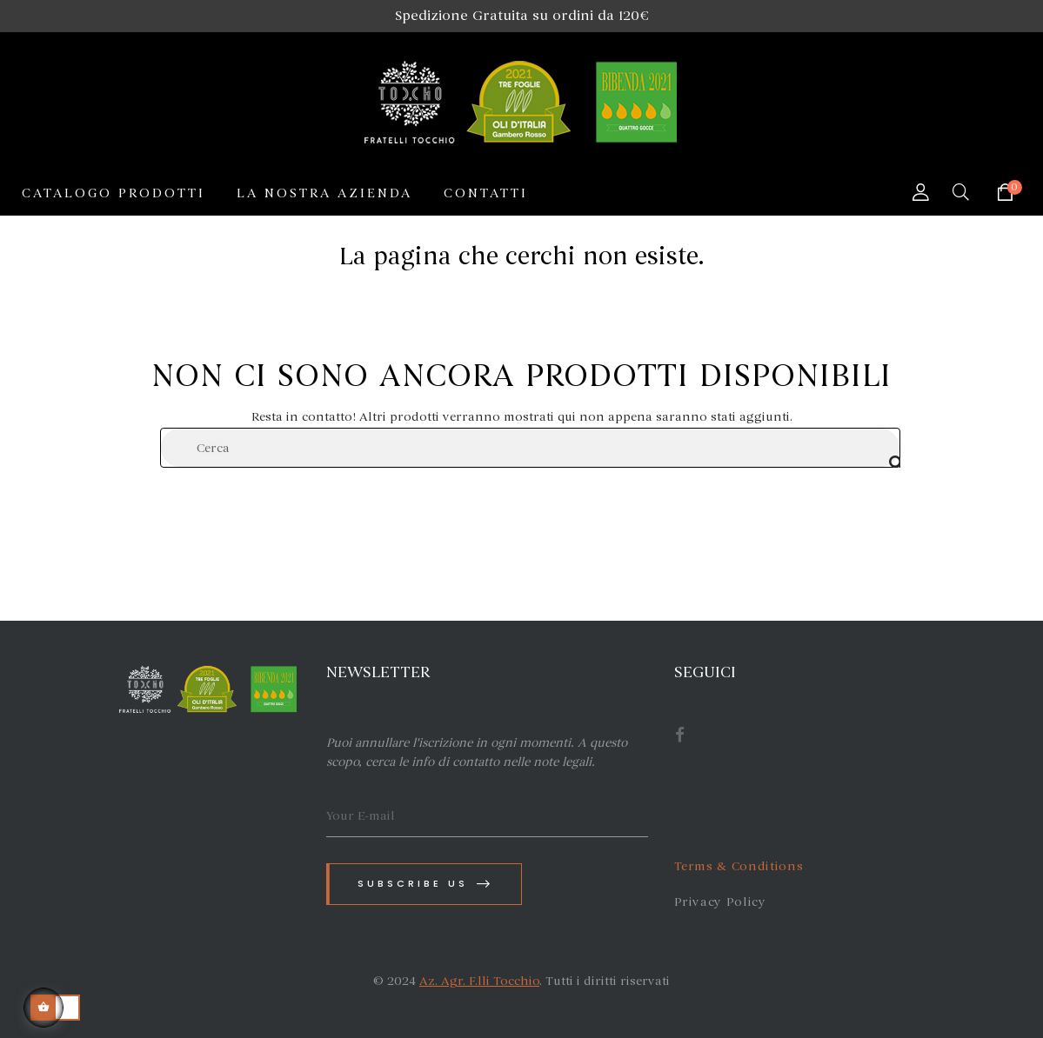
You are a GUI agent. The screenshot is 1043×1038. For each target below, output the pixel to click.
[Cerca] (530, 448)
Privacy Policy (720, 902)
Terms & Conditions (739, 866)
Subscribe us (425, 883)
